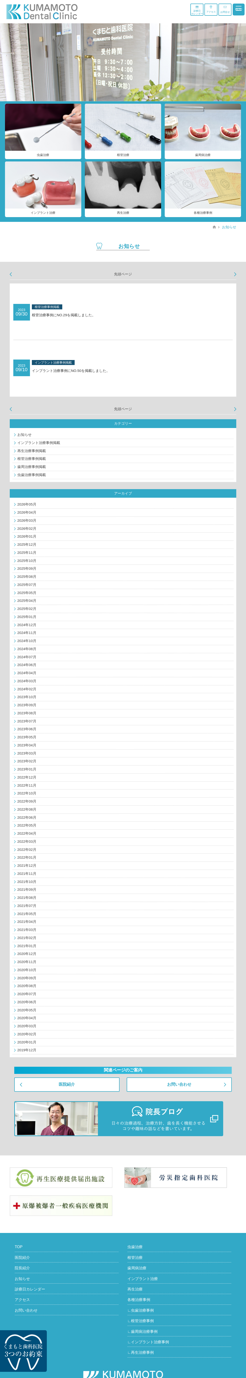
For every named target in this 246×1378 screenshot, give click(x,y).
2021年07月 (26, 906)
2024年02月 (26, 689)
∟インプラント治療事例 (148, 1342)
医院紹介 (67, 1084)
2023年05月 (26, 737)
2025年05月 (26, 593)
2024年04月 (26, 673)
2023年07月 (26, 721)
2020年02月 (26, 1034)
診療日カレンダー (197, 10)
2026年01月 (26, 536)
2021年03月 (26, 930)
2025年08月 (26, 577)
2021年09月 (26, 889)
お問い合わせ (179, 1084)
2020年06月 (26, 1002)
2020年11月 (26, 962)
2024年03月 (26, 681)
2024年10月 (26, 641)
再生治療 (135, 1289)
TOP (19, 1247)
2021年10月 (26, 882)
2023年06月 (26, 729)
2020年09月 (26, 978)
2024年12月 (26, 625)
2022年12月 (26, 777)
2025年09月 (26, 568)
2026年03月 (26, 520)
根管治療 (135, 1258)
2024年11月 (26, 633)
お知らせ (229, 227)
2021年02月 (26, 938)
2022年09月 (26, 801)
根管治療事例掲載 (31, 459)
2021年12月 (26, 865)
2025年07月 (26, 585)
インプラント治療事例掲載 (38, 443)
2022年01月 (26, 857)
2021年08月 (26, 898)
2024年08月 (26, 649)
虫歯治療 (135, 1247)
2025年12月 (26, 544)
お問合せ (225, 9)
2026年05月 (26, 504)
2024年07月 (26, 657)
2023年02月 (26, 761)
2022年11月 (26, 785)
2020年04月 (26, 1018)
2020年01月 (26, 1042)
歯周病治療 (136, 1268)
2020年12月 (26, 954)
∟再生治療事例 (140, 1352)
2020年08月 (26, 986)
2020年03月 (26, 1026)
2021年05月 (26, 914)
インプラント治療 (142, 1279)
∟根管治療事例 (140, 1321)
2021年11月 (26, 874)
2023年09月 (26, 705)
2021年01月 (26, 946)
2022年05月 (26, 825)
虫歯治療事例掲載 (31, 475)
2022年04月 (26, 833)
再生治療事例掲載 (31, 451)
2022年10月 (26, 793)
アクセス (211, 9)
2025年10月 (26, 561)
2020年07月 (26, 994)
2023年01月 (26, 769)
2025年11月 (26, 552)
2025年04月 (26, 601)
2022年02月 (26, 849)
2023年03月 (26, 753)
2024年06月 (26, 665)
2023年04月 (26, 745)
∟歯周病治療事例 (142, 1331)
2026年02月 (26, 528)
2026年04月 (26, 512)
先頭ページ (123, 274)
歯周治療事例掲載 (31, 467)
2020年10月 (26, 970)
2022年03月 (26, 841)
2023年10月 (26, 697)
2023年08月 (26, 713)
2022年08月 (26, 809)
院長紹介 (22, 1268)
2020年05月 (26, 1010)
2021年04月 (26, 922)
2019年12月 (26, 1050)
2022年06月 (26, 817)
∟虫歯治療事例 (140, 1310)
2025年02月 (26, 609)
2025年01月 (26, 617)
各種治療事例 (138, 1300)
